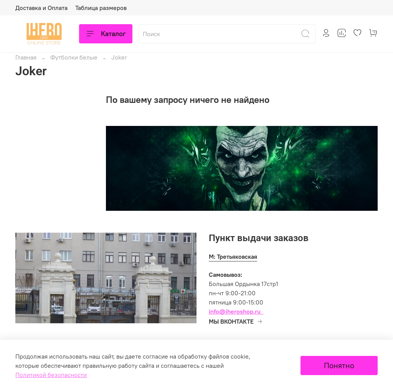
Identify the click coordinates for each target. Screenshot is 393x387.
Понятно (339, 365)
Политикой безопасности (51, 375)
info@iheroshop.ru (235, 311)
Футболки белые (73, 57)
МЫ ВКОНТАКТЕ (236, 321)
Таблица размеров (101, 8)
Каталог (106, 33)
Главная (25, 57)
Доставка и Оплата (41, 8)
